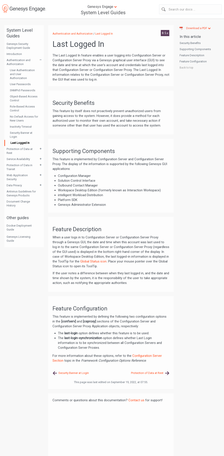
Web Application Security (17, 177)
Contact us (136, 400)
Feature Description (192, 55)
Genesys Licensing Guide (18, 238)
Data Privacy (14, 185)
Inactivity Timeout (21, 126)
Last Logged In (20, 142)
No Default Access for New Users (24, 118)
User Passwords (20, 84)
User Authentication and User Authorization (22, 74)
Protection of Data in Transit (19, 167)
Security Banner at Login (21, 134)
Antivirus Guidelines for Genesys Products (21, 193)
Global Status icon (93, 261)
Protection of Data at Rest (20, 151)
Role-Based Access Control (22, 108)
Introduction (14, 54)
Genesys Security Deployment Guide (18, 45)
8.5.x (165, 33)
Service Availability (18, 159)
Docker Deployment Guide (19, 227)
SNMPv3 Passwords (22, 90)
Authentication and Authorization (18, 62)
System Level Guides (103, 12)
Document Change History (18, 203)
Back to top (186, 67)
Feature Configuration (193, 61)
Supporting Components (195, 49)
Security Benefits (190, 43)
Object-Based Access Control (23, 98)
